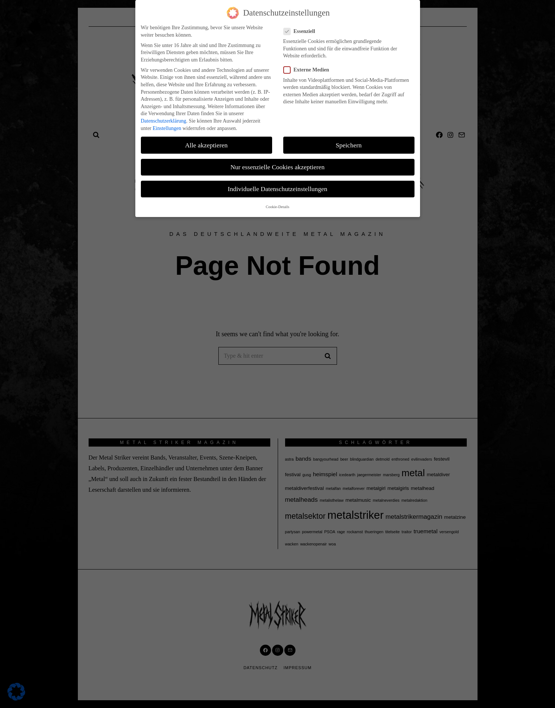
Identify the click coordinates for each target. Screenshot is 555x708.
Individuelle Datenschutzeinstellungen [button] (277, 189)
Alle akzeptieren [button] (206, 145)
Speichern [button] (349, 145)
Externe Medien (308, 69)
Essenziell (301, 31)
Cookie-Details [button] (278, 207)
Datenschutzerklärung (163, 121)
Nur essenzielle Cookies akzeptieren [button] (277, 167)
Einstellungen (167, 128)
